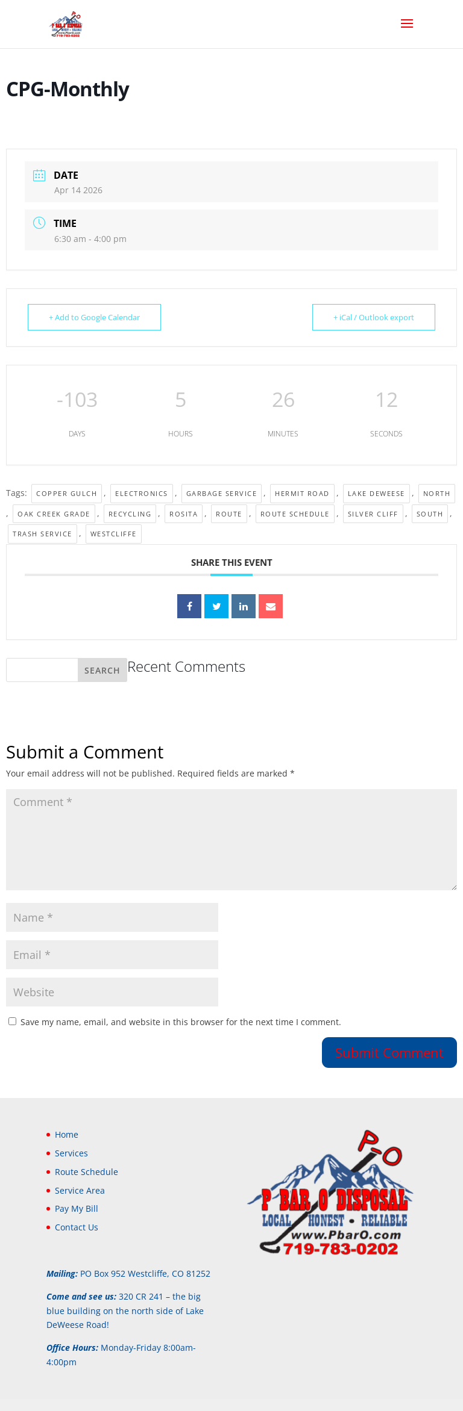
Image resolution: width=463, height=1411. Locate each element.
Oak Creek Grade (53, 513)
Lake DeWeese (376, 493)
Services (71, 1153)
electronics (141, 493)
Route (229, 513)
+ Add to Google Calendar (94, 317)
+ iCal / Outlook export (373, 317)
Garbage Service (221, 493)
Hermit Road (302, 493)
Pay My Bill (76, 1208)
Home (66, 1134)
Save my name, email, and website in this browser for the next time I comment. (180, 1022)
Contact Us (76, 1227)
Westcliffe (113, 533)
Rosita (183, 513)
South (430, 513)
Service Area (80, 1190)
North (437, 493)
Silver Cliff (373, 513)
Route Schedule (295, 513)
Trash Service (42, 533)
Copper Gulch (66, 493)
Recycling (130, 513)
